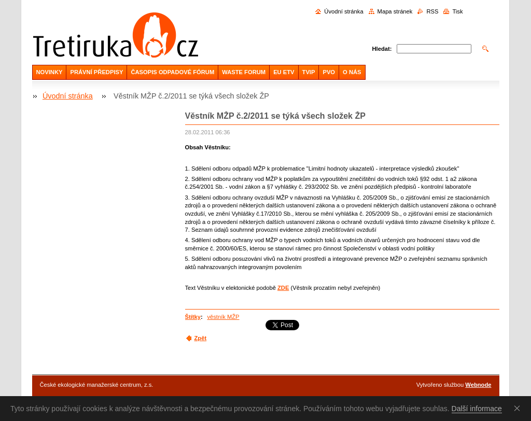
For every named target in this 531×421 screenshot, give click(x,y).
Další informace (477, 408)
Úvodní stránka (343, 11)
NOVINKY (49, 72)
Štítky (193, 317)
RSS (432, 11)
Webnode (478, 385)
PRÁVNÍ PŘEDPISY (96, 72)
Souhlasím (519, 408)
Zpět (200, 338)
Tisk (457, 11)
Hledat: (382, 49)
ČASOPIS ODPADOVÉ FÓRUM (172, 72)
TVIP (308, 72)
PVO (329, 72)
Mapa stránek (395, 11)
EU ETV (283, 72)
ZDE (283, 288)
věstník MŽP (223, 317)
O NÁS (352, 72)
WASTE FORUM (244, 72)
